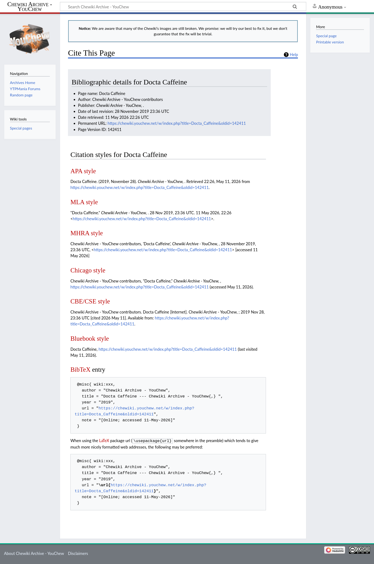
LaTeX (104, 440)
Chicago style (87, 270)
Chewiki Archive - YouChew (29, 6)
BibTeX (80, 369)
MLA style (84, 202)
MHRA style (86, 233)
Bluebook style (89, 338)
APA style (83, 171)
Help (294, 54)
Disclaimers (78, 552)
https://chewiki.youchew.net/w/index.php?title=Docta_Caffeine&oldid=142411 (177, 123)
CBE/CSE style (90, 301)
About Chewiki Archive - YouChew (34, 552)
